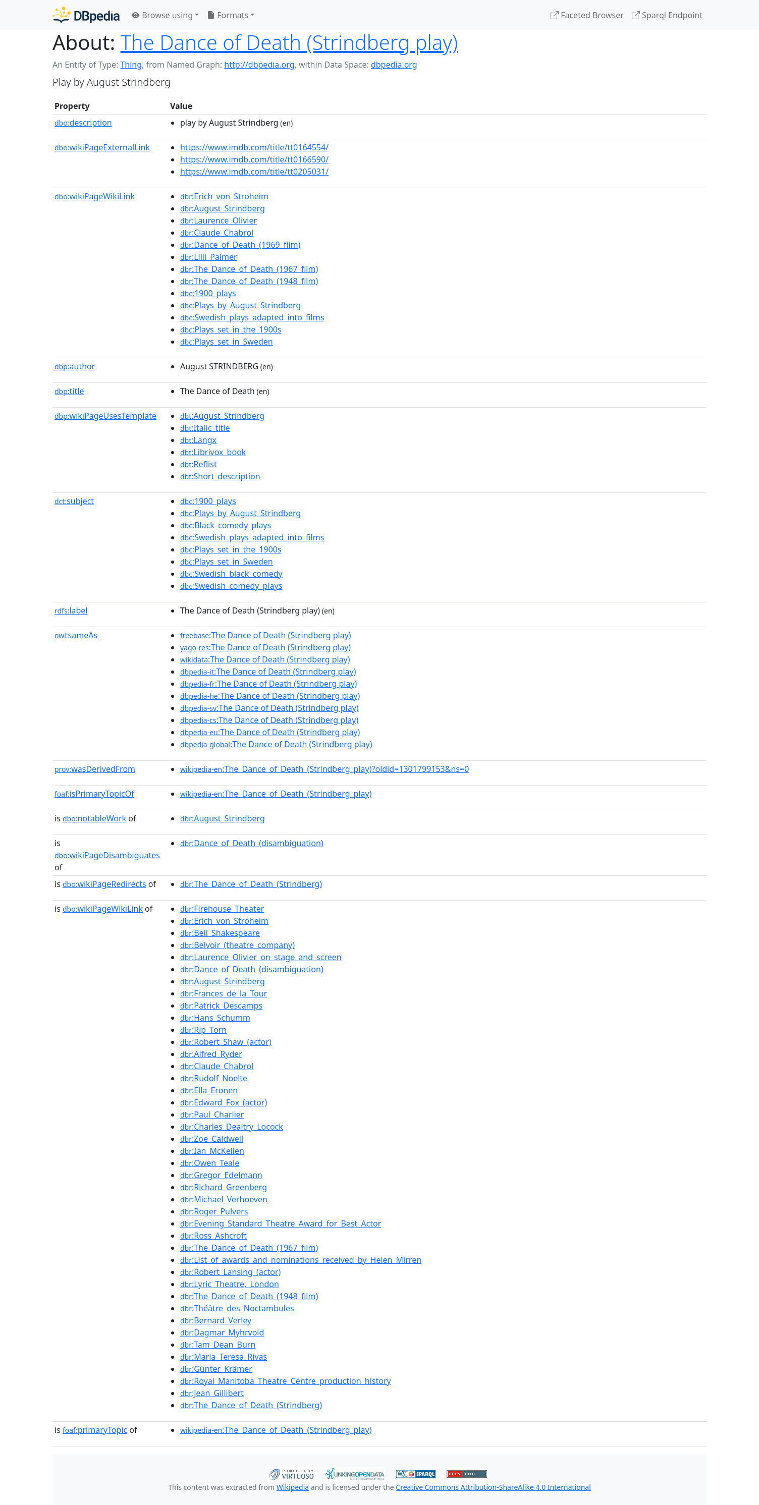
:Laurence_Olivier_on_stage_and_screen (261, 957)
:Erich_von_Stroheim (224, 196)
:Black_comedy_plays (225, 525)
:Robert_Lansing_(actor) (230, 1271)
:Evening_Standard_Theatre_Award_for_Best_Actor (281, 1223)
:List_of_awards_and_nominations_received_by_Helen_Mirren (300, 1259)
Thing (131, 64)
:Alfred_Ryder (211, 1054)
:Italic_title (205, 427)
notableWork (94, 818)
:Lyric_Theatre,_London (229, 1284)
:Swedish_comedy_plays (231, 585)
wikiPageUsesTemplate (105, 415)
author (75, 366)
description (83, 122)
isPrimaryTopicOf (94, 793)
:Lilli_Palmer (208, 256)
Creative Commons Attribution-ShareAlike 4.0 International (493, 1487)
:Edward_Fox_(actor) (223, 1102)
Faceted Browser (587, 15)
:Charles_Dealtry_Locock (231, 1126)
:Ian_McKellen (212, 1150)
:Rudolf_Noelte (213, 1078)
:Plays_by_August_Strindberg (240, 305)
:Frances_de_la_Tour (223, 993)
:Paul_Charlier (212, 1114)
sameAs (76, 635)
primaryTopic (95, 1429)
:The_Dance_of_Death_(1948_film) (249, 281)
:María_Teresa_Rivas (223, 1356)
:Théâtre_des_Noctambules (237, 1308)
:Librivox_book (213, 452)
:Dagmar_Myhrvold (222, 1332)
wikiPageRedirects (104, 883)
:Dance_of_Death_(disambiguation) (251, 843)
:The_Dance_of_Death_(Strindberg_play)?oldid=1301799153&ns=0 (324, 768)
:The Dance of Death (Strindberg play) (265, 635)
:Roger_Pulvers (214, 1211)
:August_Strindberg (222, 208)
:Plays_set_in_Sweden (226, 341)
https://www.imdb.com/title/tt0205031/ (254, 171)
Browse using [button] (162, 15)
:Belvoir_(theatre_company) (237, 945)
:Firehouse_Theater (222, 908)
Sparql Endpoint (667, 15)
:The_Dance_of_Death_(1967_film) (249, 268)
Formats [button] (227, 15)
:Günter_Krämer (216, 1368)
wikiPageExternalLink (102, 147)
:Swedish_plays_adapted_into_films (252, 317)
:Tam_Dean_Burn (217, 1344)
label (71, 610)
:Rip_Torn (203, 1029)
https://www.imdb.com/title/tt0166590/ (254, 159)
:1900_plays (208, 293)
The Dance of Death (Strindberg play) (289, 42)
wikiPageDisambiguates (107, 855)
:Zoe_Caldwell (211, 1138)
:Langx (198, 439)
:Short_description (220, 476)
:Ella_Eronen (209, 1090)
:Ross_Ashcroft (213, 1235)
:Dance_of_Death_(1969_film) (240, 244)
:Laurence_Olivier (218, 220)
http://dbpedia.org (259, 64)
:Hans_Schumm (215, 1017)
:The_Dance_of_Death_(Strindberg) (251, 883)
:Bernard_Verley (215, 1320)
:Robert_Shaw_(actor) (226, 1041)
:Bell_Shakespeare (220, 932)
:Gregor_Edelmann (221, 1175)
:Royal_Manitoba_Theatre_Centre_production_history (285, 1380)
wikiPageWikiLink (95, 196)
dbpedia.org (394, 64)
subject (74, 501)
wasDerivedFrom (95, 768)
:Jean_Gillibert (212, 1393)
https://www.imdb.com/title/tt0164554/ (254, 147)
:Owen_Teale (209, 1162)
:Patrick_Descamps (221, 1005)
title (69, 391)
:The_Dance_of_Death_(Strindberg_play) (276, 793)
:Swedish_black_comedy (231, 573)
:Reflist (198, 464)
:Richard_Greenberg (223, 1187)
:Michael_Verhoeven (223, 1199)
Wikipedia (293, 1487)
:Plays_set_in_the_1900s (231, 329)
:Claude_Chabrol (216, 232)
